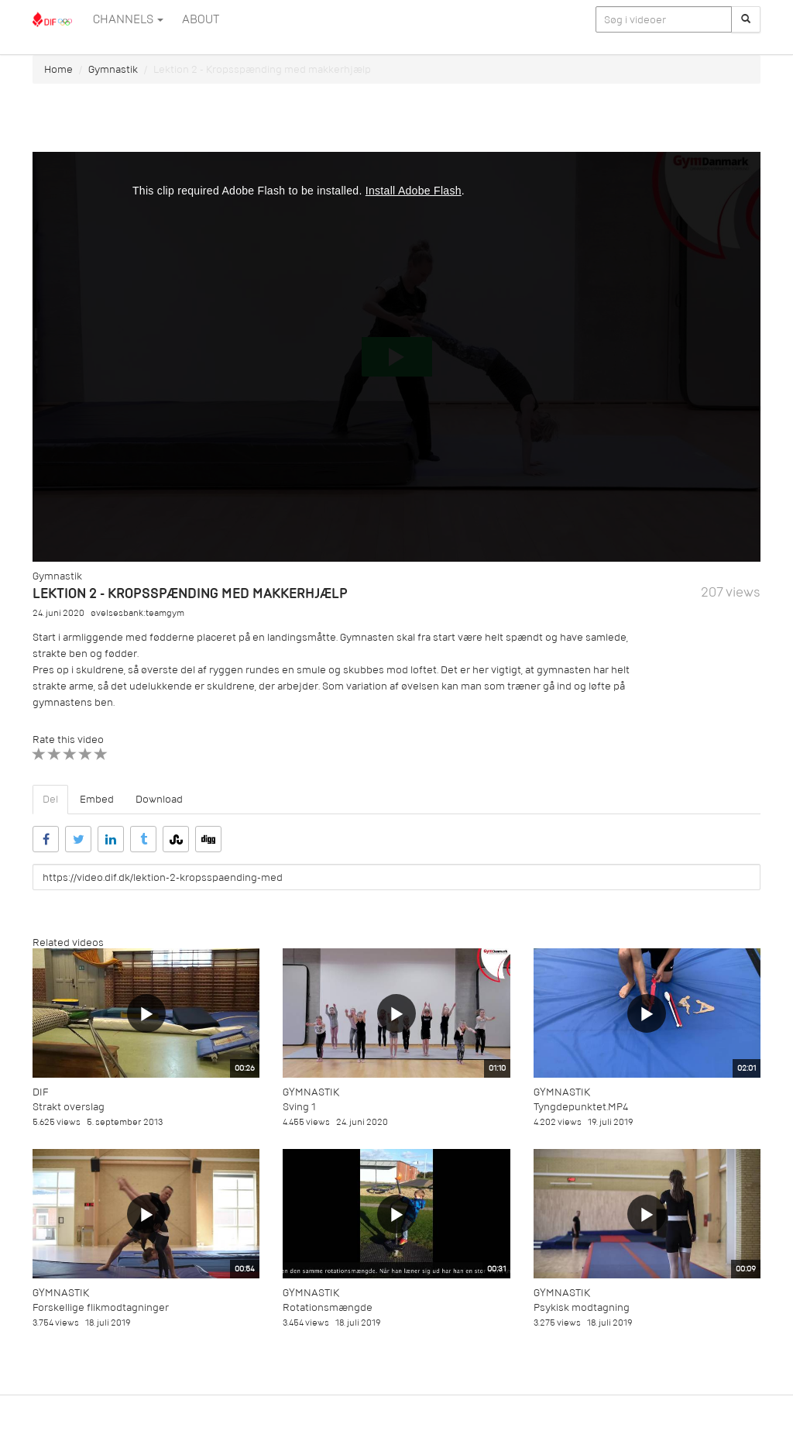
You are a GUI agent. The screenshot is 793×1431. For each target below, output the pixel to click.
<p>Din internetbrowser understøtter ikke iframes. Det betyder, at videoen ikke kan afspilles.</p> (396, 357)
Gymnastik (113, 69)
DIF (40, 1092)
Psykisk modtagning (582, 1307)
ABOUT (200, 19)
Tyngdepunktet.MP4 (581, 1106)
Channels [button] (128, 19)
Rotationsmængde (327, 1307)
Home (58, 69)
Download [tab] (159, 799)
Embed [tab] (97, 799)
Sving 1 (299, 1106)
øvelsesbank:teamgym (137, 613)
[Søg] (745, 19)
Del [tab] (50, 799)
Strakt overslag (69, 1106)
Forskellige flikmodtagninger (101, 1307)
